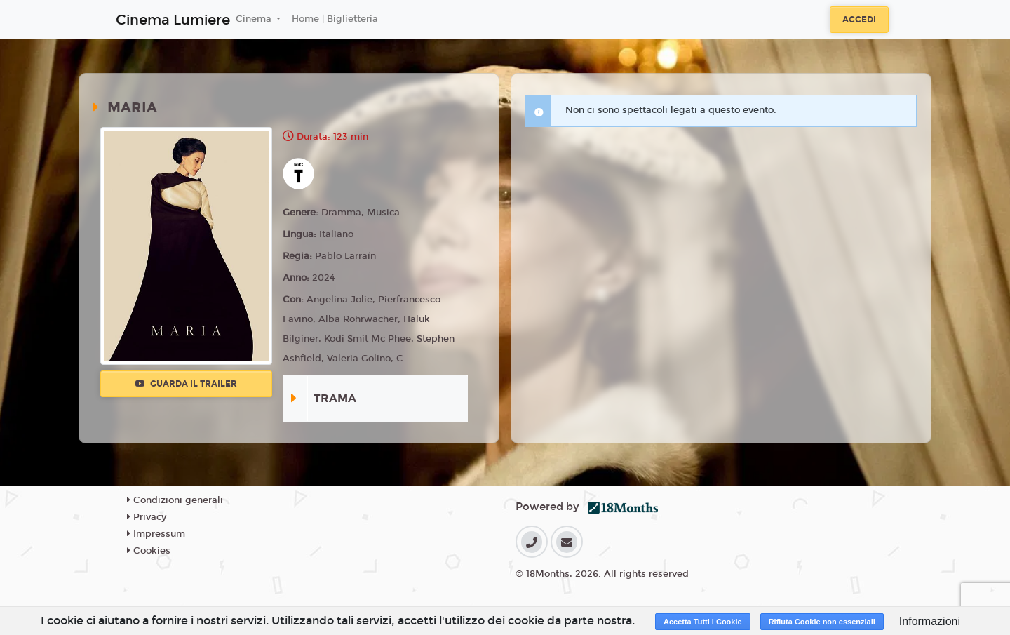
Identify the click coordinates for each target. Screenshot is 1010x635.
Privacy (146, 517)
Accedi (859, 20)
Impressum (156, 534)
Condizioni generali (175, 500)
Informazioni (929, 621)
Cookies (148, 550)
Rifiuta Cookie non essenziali (822, 621)
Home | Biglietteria (335, 19)
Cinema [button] (255, 19)
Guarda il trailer (186, 384)
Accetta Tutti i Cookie (703, 621)
